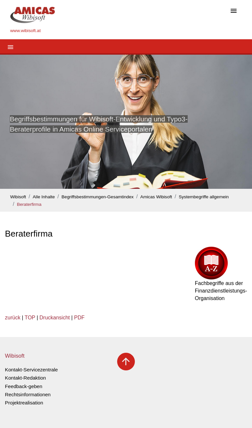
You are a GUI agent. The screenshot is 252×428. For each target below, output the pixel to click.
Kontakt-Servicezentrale (31, 369)
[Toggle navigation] (233, 11)
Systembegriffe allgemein (204, 196)
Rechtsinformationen (28, 394)
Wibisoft (18, 196)
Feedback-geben (23, 386)
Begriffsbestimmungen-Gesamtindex (98, 196)
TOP (30, 317)
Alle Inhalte (44, 196)
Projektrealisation (24, 402)
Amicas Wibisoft (156, 196)
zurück (12, 317)
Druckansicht (54, 317)
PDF (79, 317)
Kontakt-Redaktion (25, 378)
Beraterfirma (29, 204)
